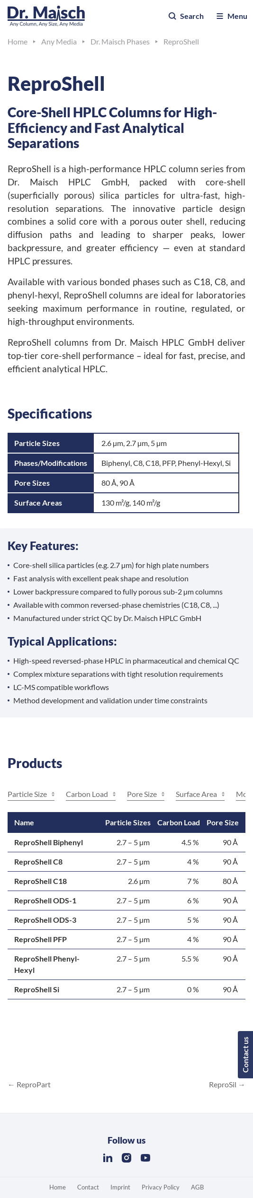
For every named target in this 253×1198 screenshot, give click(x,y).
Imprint (120, 1187)
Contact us (245, 1055)
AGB (197, 1187)
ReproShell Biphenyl (48, 842)
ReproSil (223, 1084)
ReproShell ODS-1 (45, 900)
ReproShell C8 (38, 861)
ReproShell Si (36, 989)
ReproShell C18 (40, 880)
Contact (88, 1187)
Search (186, 16)
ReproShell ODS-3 (45, 919)
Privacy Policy (161, 1187)
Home (57, 1187)
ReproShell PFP (40, 939)
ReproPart (33, 1084)
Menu (231, 16)
